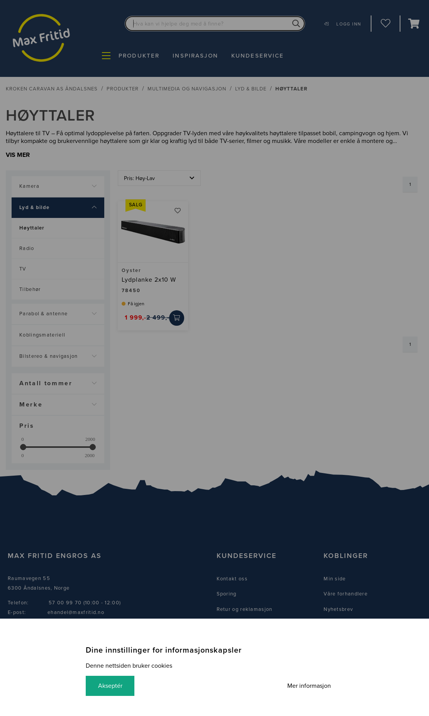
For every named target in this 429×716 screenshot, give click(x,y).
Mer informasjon (309, 686)
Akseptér (110, 686)
